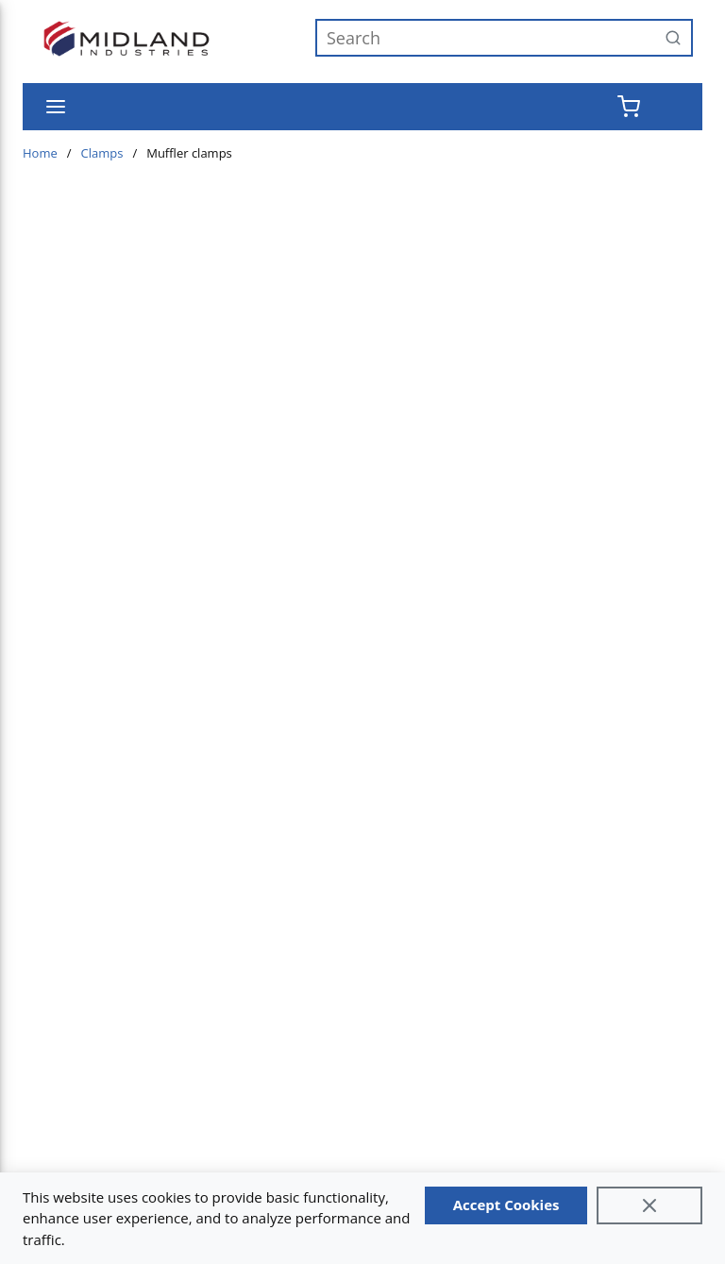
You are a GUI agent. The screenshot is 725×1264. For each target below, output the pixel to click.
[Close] (649, 1205)
